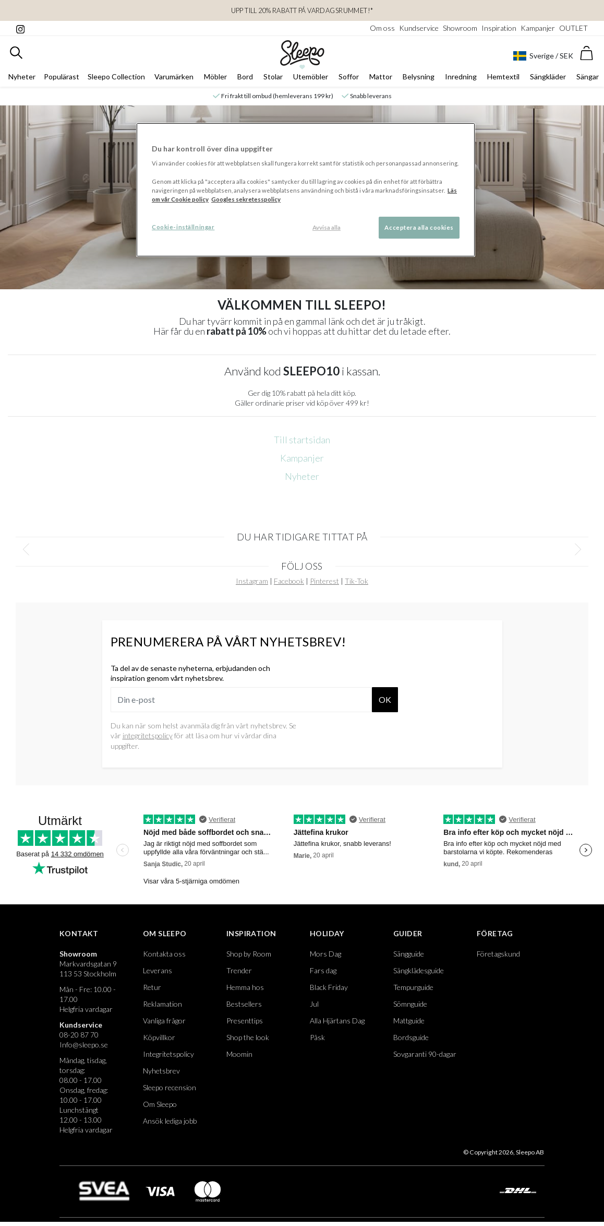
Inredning (461, 76)
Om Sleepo (165, 933)
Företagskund (498, 953)
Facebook (289, 580)
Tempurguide (413, 987)
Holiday (327, 933)
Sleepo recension (169, 1087)
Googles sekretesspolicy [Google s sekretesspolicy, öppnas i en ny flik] (246, 199)
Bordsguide (411, 1037)
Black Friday (329, 987)
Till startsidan (302, 439)
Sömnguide (410, 1003)
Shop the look (247, 1037)
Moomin (239, 1054)
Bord (245, 76)
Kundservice (419, 27)
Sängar (587, 76)
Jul (314, 1003)
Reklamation (162, 1003)
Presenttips (244, 1020)
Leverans (157, 970)
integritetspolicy (148, 735)
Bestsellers (244, 1003)
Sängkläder (548, 76)
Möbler (215, 76)
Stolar (273, 76)
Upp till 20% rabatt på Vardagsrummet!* (302, 10)
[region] (305, 190)
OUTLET (573, 27)
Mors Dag (325, 953)
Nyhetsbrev (161, 1070)
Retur (152, 987)
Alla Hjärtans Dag (337, 1020)
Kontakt (79, 933)
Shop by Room (248, 953)
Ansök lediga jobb (170, 1120)
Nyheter (21, 76)
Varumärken (174, 76)
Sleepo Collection (116, 76)
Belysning (418, 76)
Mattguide (409, 1020)
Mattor (380, 76)
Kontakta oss (164, 953)
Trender (239, 970)
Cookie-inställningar (183, 226)
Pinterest (324, 580)
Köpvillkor (159, 1037)
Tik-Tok (356, 580)
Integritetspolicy (168, 1054)
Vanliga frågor (164, 1020)
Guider (407, 933)
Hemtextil (503, 76)
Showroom (460, 27)
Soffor (349, 76)
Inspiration (498, 27)
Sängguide (408, 953)
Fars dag (323, 970)
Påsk (317, 1037)
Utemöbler (310, 76)
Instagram (252, 580)
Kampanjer (538, 27)
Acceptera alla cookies (419, 227)
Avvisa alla (326, 227)
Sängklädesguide (418, 970)
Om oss (382, 27)
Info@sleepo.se (83, 1044)
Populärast (61, 76)
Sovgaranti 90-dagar (424, 1054)
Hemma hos (245, 987)
